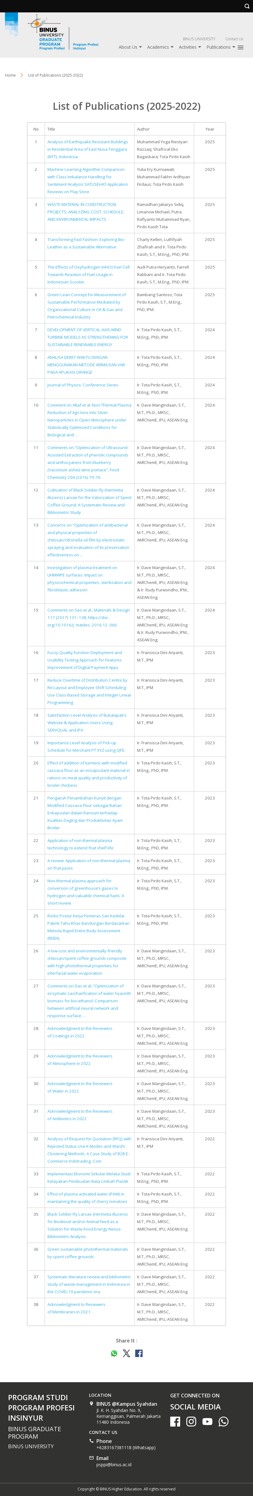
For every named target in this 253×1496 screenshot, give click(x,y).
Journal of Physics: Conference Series (82, 385)
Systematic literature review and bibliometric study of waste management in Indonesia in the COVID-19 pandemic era (89, 1284)
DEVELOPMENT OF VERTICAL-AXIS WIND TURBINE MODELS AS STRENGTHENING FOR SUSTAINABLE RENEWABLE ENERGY (87, 337)
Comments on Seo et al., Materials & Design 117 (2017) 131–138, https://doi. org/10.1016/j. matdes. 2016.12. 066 (88, 617)
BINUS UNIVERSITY (199, 39)
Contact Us (234, 39)
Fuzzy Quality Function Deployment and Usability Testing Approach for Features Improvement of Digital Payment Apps (84, 660)
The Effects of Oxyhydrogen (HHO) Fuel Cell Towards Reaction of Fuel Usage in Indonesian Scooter (88, 274)
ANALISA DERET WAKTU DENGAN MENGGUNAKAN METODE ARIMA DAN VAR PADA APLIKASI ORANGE (86, 364)
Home (10, 75)
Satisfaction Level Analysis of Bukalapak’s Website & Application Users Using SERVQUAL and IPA (86, 722)
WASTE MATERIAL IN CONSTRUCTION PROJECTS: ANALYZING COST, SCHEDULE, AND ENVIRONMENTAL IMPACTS (85, 212)
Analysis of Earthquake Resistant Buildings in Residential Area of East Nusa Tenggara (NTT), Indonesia (87, 149)
